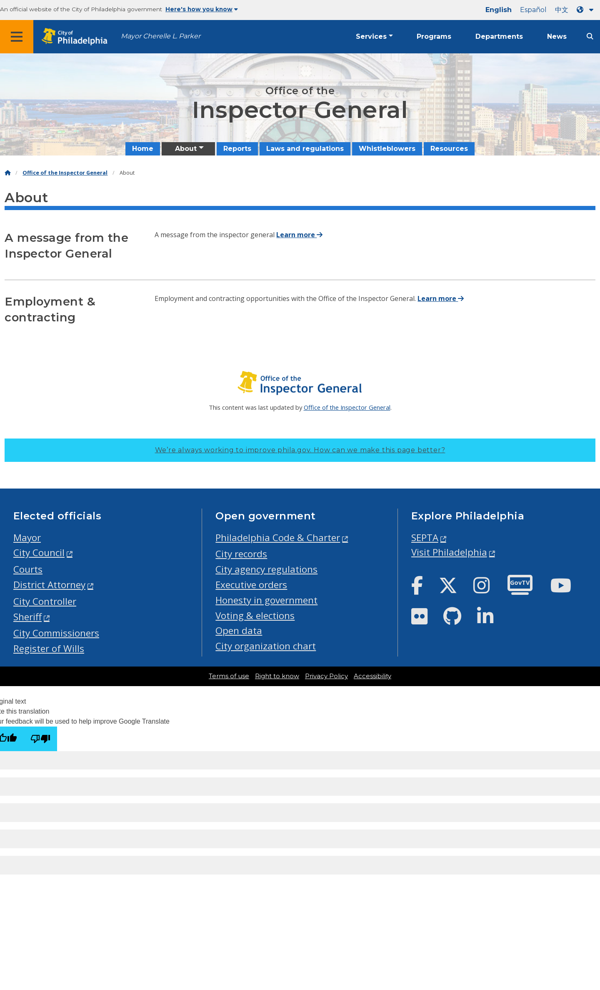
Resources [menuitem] (449, 149)
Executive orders (251, 584)
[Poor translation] (40, 739)
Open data (238, 630)
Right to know (277, 676)
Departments (499, 36)
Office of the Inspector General (65, 172)
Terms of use (229, 676)
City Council (39, 552)
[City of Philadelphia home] (77, 37)
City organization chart (265, 645)
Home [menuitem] (142, 149)
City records (241, 553)
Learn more (299, 234)
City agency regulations (266, 569)
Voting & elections (255, 615)
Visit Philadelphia (449, 552)
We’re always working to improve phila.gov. (300, 450)
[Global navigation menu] (16, 36)
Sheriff (27, 616)
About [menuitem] (186, 149)
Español (533, 10)
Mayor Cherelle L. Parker (160, 36)
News (557, 36)
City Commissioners (56, 633)
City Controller (44, 601)
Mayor (27, 537)
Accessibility (372, 676)
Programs (434, 36)
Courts (27, 569)
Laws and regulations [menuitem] (305, 149)
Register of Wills (48, 648)
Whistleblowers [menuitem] (387, 149)
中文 (561, 10)
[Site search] (590, 36)
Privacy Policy (326, 676)
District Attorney (49, 584)
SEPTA (424, 537)
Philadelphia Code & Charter (277, 537)
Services (371, 36)
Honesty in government (266, 600)
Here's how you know (201, 9)
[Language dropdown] (586, 10)
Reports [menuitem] (237, 149)
